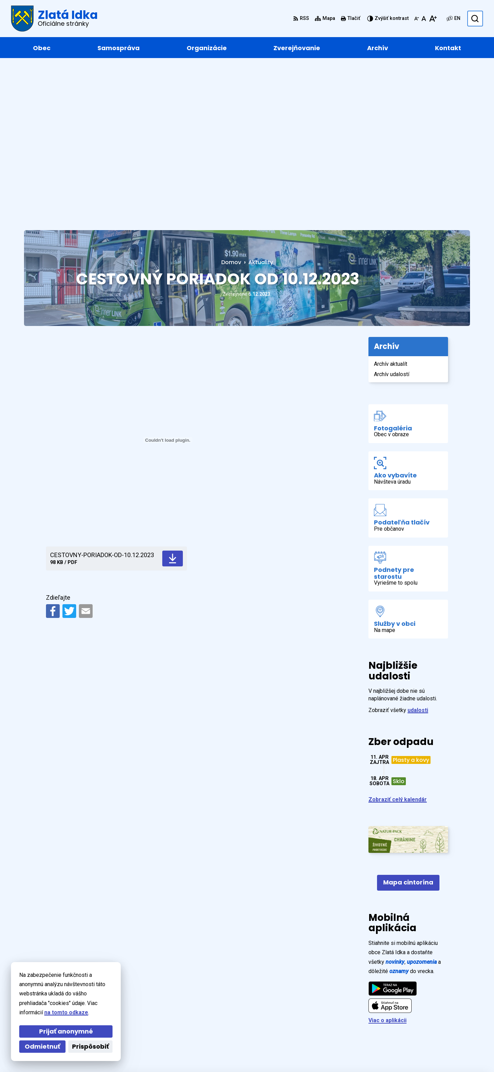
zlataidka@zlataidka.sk (440, 1019)
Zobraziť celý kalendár (397, 638)
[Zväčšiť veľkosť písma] (432, 18)
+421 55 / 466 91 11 (435, 1011)
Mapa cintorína (408, 721)
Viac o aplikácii (387, 859)
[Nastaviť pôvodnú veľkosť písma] (423, 18)
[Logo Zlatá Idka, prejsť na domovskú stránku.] (54, 18)
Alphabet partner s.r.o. (118, 1053)
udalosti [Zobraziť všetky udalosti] (418, 549)
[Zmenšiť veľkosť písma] (416, 18)
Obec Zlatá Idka (213, 1053)
